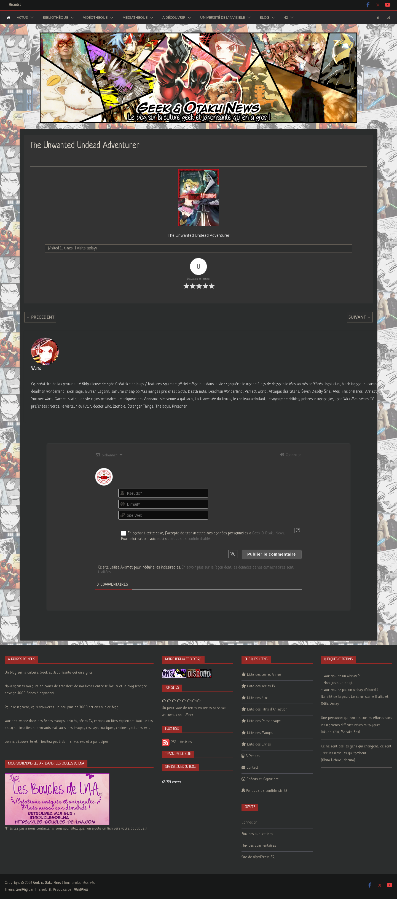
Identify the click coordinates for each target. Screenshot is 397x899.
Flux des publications (257, 834)
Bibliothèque (55, 18)
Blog (264, 18)
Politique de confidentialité (266, 791)
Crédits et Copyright (262, 779)
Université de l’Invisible (222, 18)
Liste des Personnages (264, 721)
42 (286, 18)
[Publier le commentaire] (271, 554)
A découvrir (173, 18)
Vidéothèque (95, 18)
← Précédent (40, 317)
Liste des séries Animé (264, 675)
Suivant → (359, 317)
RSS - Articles (177, 742)
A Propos (252, 756)
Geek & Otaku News (268, 533)
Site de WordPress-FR (258, 857)
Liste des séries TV (261, 686)
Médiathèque (134, 18)
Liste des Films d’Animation (267, 709)
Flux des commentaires (259, 846)
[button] (31, 18)
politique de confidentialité (189, 539)
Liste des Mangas (260, 733)
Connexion (290, 455)
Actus (22, 18)
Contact (252, 768)
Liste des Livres (259, 744)
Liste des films (257, 698)
